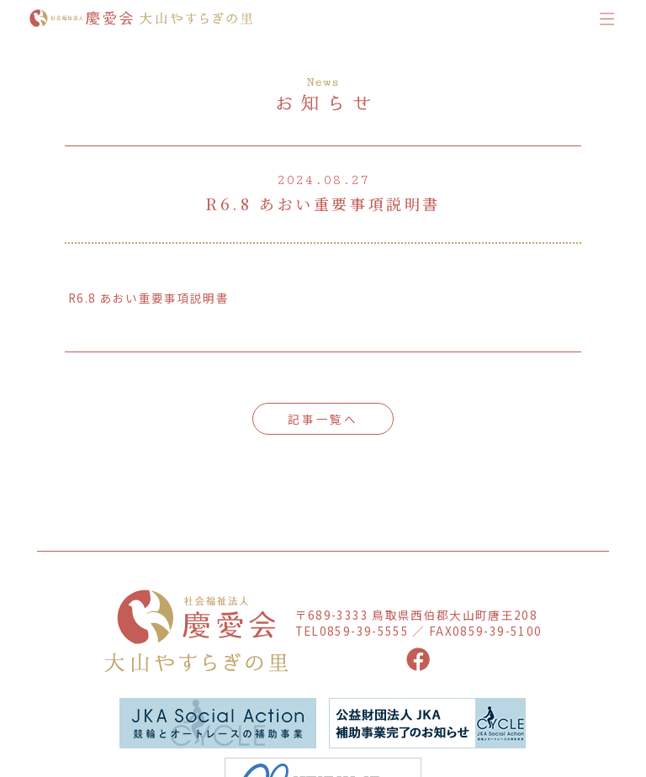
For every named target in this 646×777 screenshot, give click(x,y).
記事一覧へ (323, 418)
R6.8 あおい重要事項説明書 (148, 297)
